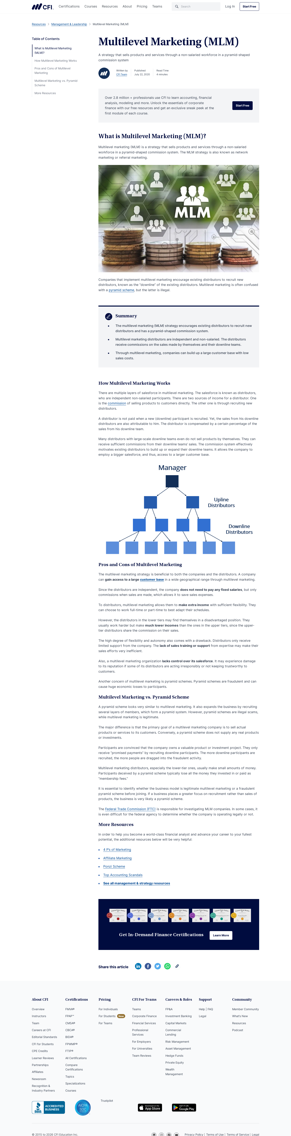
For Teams (105, 1023)
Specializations (75, 1083)
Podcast (237, 1030)
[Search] (196, 6)
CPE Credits (40, 1051)
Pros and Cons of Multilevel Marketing (52, 70)
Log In (230, 6)
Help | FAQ (206, 1009)
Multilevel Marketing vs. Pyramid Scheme (56, 83)
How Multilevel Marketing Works (55, 60)
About (127, 6)
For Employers (141, 1042)
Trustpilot (107, 1101)
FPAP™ (69, 1016)
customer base (152, 579)
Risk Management (177, 1042)
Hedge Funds (174, 1056)
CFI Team (121, 74)
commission (117, 403)
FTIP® (69, 1051)
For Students (107, 1016)
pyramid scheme (121, 290)
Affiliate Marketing (117, 858)
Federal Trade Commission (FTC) (130, 809)
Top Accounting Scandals (122, 875)
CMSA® (70, 1023)
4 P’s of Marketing (117, 849)
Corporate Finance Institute (43, 6)
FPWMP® (71, 1044)
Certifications (69, 6)
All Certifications (76, 1058)
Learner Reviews (43, 1058)
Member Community (245, 1009)
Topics (69, 1077)
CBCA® (70, 1030)
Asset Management (178, 1049)
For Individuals (108, 1009)
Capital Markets (175, 1023)
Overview (38, 1009)
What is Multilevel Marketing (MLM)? (53, 50)
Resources (110, 6)
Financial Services (144, 1023)
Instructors (39, 1016)
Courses (90, 6)
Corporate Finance (144, 1016)
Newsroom (39, 1079)
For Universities (142, 1049)
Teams (157, 6)
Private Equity (174, 1063)
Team (35, 1023)
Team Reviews (141, 1056)
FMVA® (69, 1009)
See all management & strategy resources (136, 883)
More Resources (45, 93)
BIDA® (69, 1037)
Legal (202, 1016)
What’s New (240, 1016)
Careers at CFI (41, 1030)
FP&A (168, 1009)
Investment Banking (178, 1016)
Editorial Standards (44, 1037)
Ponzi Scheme (114, 866)
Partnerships (40, 1065)
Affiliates (37, 1072)
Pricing (142, 6)
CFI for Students (43, 1044)
